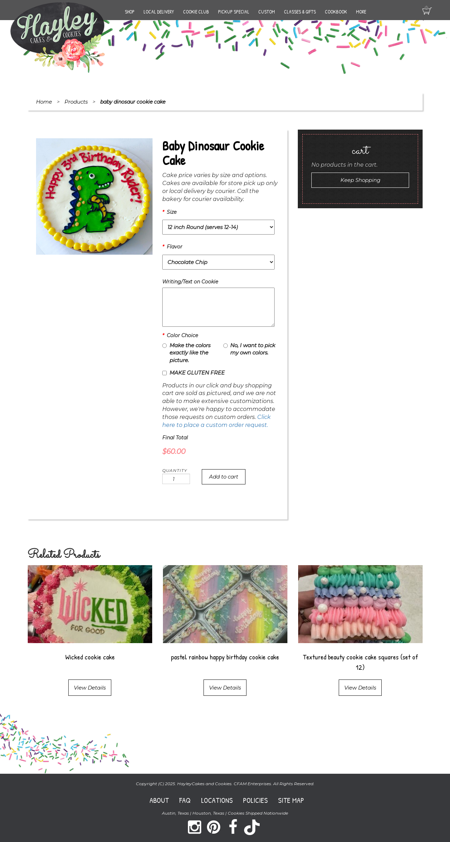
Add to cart (223, 476)
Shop (130, 11)
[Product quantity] (176, 479)
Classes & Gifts (300, 11)
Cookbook (336, 11)
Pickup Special (233, 11)
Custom (266, 11)
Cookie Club (196, 11)
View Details (90, 687)
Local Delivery (159, 11)
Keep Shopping (360, 180)
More (361, 11)
